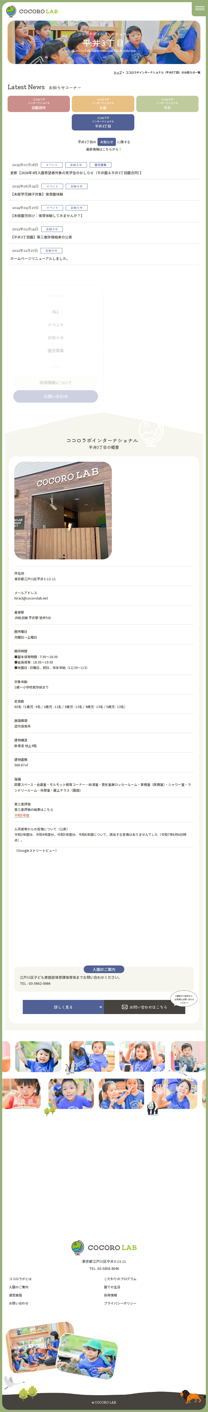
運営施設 (15, 1295)
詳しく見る (63, 1007)
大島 (103, 104)
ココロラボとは (20, 1278)
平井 (167, 104)
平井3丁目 (103, 122)
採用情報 (110, 1295)
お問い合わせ (18, 1303)
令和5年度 (21, 815)
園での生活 (112, 1286)
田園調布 (38, 104)
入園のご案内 (18, 1286)
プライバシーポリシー (120, 1303)
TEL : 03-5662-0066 (35, 983)
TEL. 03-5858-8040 (104, 1268)
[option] (118, 1058)
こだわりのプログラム (120, 1278)
